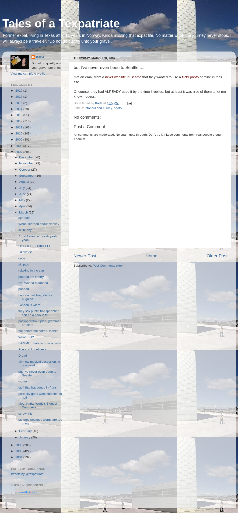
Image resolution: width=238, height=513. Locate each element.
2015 (19, 103)
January (25, 437)
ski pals (23, 264)
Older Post (217, 255)
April (22, 206)
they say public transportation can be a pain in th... (39, 313)
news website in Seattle (123, 77)
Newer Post (85, 255)
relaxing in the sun (31, 270)
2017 (19, 96)
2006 (19, 445)
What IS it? (26, 337)
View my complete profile (28, 73)
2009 (19, 139)
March (24, 212)
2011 (19, 127)
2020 (19, 90)
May (22, 200)
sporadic (24, 218)
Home (151, 255)
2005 (19, 451)
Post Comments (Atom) (109, 265)
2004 (19, 457)
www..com (28, 492)
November (27, 163)
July (22, 188)
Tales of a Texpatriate (61, 23)
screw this (25, 413)
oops (21, 258)
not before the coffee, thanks (38, 331)
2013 (19, 115)
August (24, 181)
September (27, 175)
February (26, 431)
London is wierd (29, 305)
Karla (40, 57)
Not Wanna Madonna (33, 283)
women (23, 381)
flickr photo (190, 77)
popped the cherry (31, 277)
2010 (19, 133)
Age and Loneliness (32, 349)
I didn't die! (26, 252)
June (23, 194)
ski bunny (25, 230)
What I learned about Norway (38, 224)
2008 (19, 146)
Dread (22, 355)
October (25, 169)
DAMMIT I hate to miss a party (39, 343)
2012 (19, 121)
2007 (19, 152)
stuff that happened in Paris (37, 387)
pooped (23, 289)
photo (118, 108)
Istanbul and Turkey (98, 108)
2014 (19, 109)
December (27, 157)
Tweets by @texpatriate (26, 474)
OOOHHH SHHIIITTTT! (34, 246)
